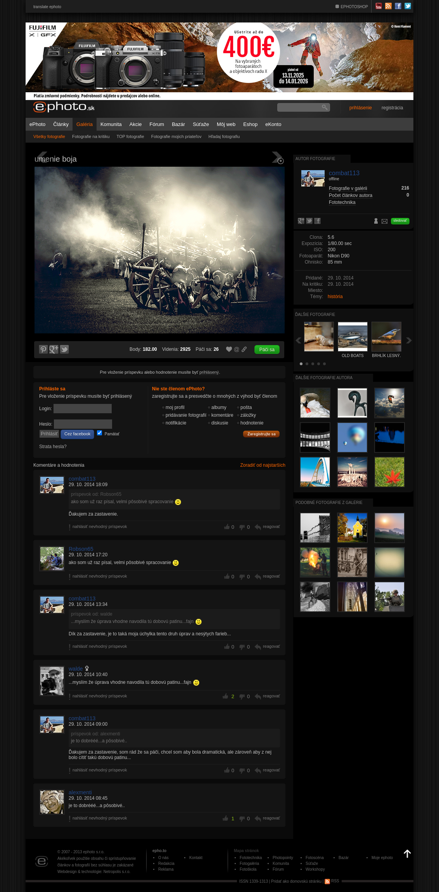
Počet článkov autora (350, 195)
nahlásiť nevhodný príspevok (100, 526)
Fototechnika (342, 202)
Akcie (136, 124)
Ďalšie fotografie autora (324, 378)
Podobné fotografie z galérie (329, 502)
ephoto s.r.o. (93, 852)
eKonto (273, 124)
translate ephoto (47, 7)
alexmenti (80, 792)
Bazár (178, 124)
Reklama (165, 869)
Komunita (111, 124)
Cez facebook (77, 433)
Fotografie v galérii (348, 188)
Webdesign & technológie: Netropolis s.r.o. (93, 872)
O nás (163, 858)
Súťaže (201, 124)
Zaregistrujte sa (261, 434)
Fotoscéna (315, 858)
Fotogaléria (249, 863)
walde (76, 669)
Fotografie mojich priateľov (176, 136)
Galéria (84, 124)
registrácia (392, 107)
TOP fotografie (130, 136)
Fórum (157, 124)
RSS (332, 881)
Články (61, 124)
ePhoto (37, 124)
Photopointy (283, 858)
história (335, 296)
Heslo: (45, 424)
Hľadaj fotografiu (224, 136)
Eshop (250, 124)
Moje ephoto (382, 858)
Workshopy (315, 869)
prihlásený (209, 372)
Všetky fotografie (49, 136)
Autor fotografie (315, 159)
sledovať (400, 221)
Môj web (226, 124)
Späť (298, 340)
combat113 (82, 479)
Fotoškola (248, 869)
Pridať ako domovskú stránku (296, 881)
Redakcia (166, 863)
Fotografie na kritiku (91, 136)
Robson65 (81, 549)
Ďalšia (409, 340)
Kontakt (195, 858)
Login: (45, 408)
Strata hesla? (53, 446)
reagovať (271, 526)
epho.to (159, 851)
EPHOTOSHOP (354, 7)
